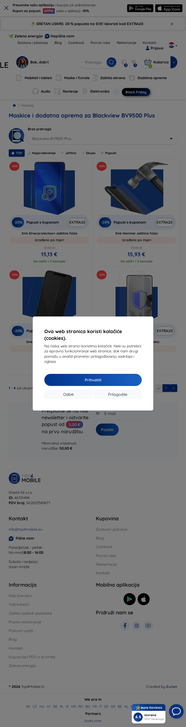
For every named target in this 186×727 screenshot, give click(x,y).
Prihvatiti (93, 379)
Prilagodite (117, 394)
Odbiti (68, 394)
